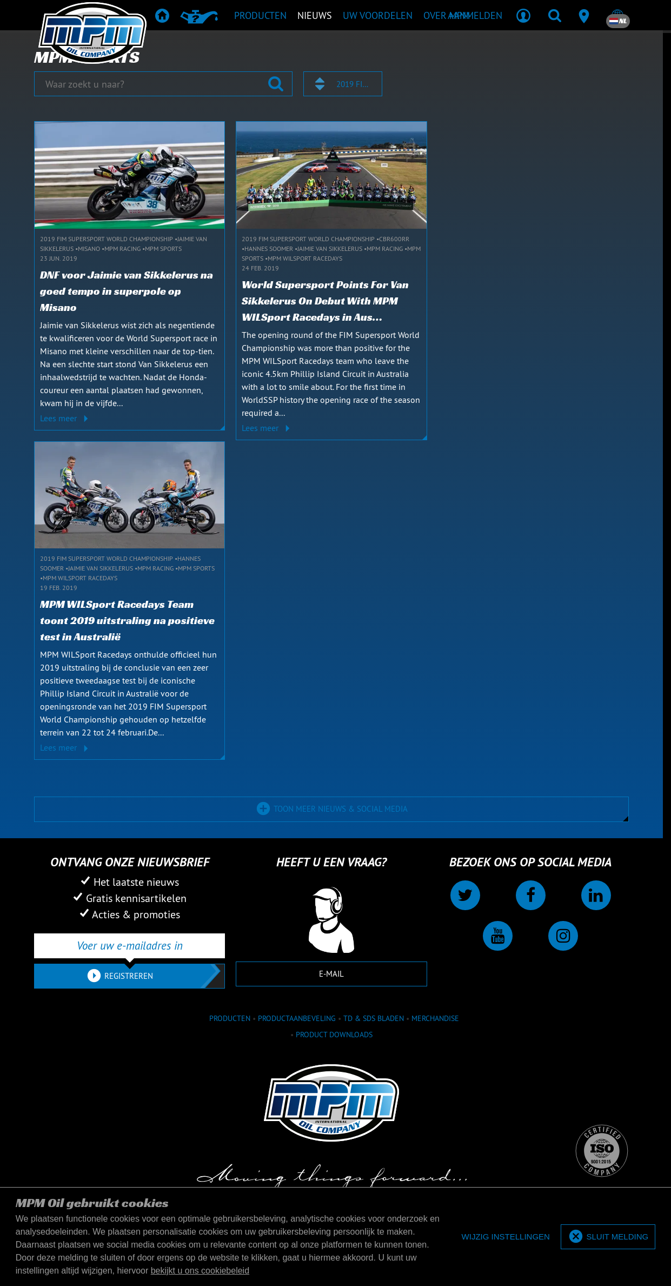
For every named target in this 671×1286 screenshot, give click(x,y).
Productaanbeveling (297, 1018)
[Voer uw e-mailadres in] (129, 945)
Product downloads (334, 1034)
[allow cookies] (608, 1237)
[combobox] (343, 84)
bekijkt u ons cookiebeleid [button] (200, 1270)
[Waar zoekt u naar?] (163, 83)
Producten (229, 1018)
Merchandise (435, 1018)
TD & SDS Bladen (373, 1018)
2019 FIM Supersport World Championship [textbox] (354, 84)
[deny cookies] (506, 1237)
